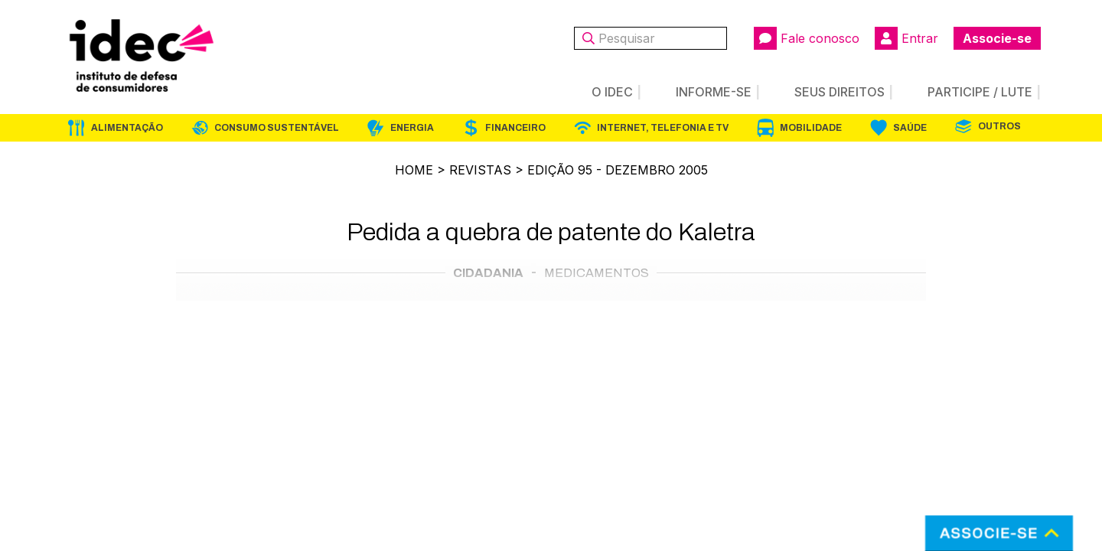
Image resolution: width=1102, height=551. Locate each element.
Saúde (910, 127)
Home (414, 170)
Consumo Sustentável (276, 127)
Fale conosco (806, 38)
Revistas (480, 170)
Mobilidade (811, 127)
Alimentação (127, 127)
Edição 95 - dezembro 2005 (617, 170)
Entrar (906, 38)
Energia (412, 127)
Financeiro (515, 127)
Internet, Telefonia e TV (663, 127)
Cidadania (488, 272)
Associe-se (997, 38)
